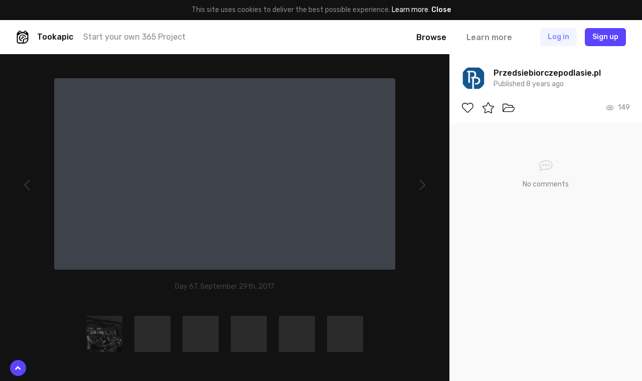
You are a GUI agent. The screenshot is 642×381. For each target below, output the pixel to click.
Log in (558, 37)
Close (441, 10)
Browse (431, 37)
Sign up (605, 37)
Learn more (410, 10)
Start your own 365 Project (134, 37)
